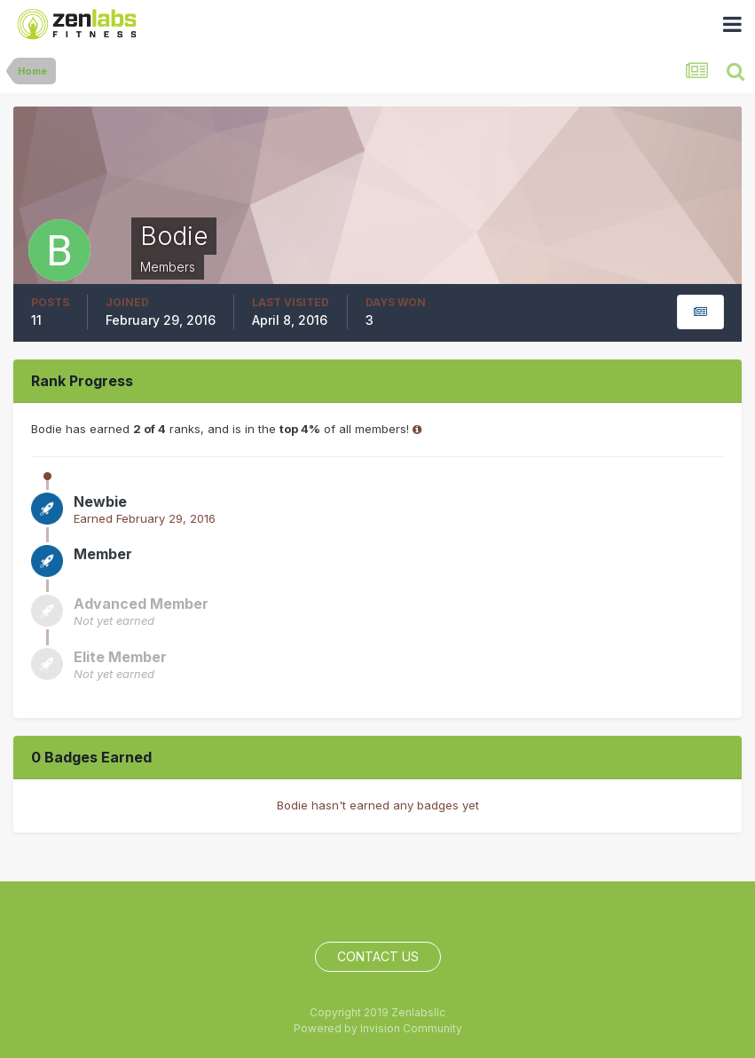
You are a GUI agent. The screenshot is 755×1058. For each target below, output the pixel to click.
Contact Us (378, 956)
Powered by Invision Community (378, 1028)
